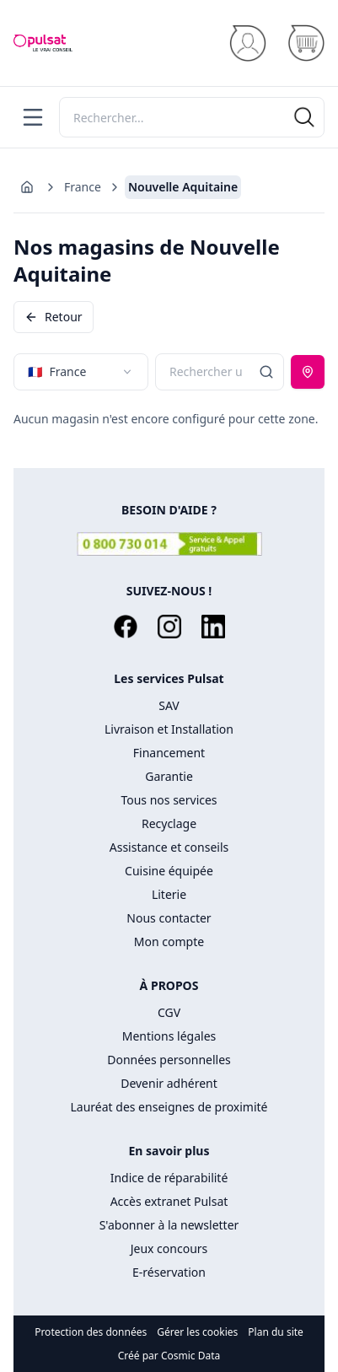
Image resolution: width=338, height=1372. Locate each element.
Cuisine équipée (169, 871)
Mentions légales (169, 1036)
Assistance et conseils (169, 847)
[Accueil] (42, 43)
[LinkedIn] (213, 626)
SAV (168, 705)
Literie (169, 894)
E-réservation (169, 1272)
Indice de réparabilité (169, 1178)
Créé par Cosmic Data (169, 1355)
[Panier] (306, 43)
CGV (169, 1012)
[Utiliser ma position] (308, 372)
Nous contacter (168, 918)
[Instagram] (169, 626)
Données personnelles (169, 1060)
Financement (169, 753)
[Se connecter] (247, 43)
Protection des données (91, 1332)
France (82, 187)
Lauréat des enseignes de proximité (168, 1107)
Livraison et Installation (169, 729)
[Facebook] (125, 626)
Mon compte (169, 941)
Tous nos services (169, 800)
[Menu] (32, 117)
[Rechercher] (192, 117)
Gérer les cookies (197, 1332)
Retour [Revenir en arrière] (53, 317)
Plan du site (275, 1332)
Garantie (169, 776)
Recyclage (169, 823)
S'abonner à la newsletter (169, 1225)
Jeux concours (169, 1248)
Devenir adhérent (169, 1083)
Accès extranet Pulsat (169, 1201)
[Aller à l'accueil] (26, 187)
